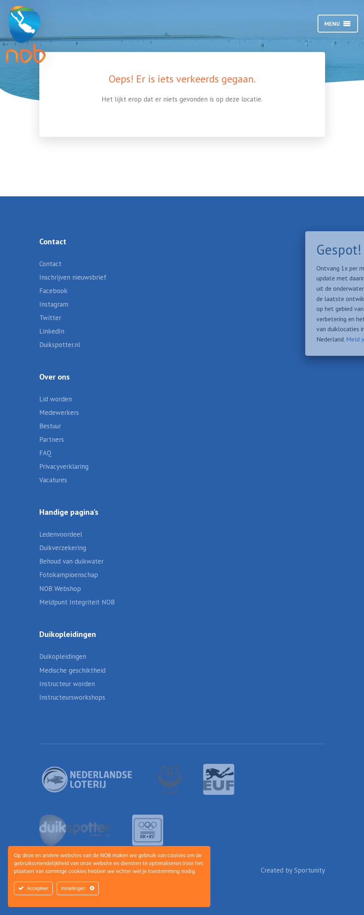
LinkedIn (51, 331)
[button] (332, 24)
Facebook (53, 290)
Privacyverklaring (64, 466)
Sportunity (309, 870)
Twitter (50, 317)
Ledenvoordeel (60, 534)
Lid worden (55, 399)
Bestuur (50, 426)
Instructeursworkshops (72, 697)
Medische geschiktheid (72, 670)
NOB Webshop (60, 588)
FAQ (45, 453)
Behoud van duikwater (71, 561)
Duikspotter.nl (59, 344)
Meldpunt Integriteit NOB (77, 602)
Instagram (53, 304)
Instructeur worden (67, 683)
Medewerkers (59, 412)
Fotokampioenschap (68, 574)
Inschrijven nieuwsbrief (72, 277)
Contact (50, 263)
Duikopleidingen (62, 656)
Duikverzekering (62, 547)
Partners (51, 439)
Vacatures (53, 480)
